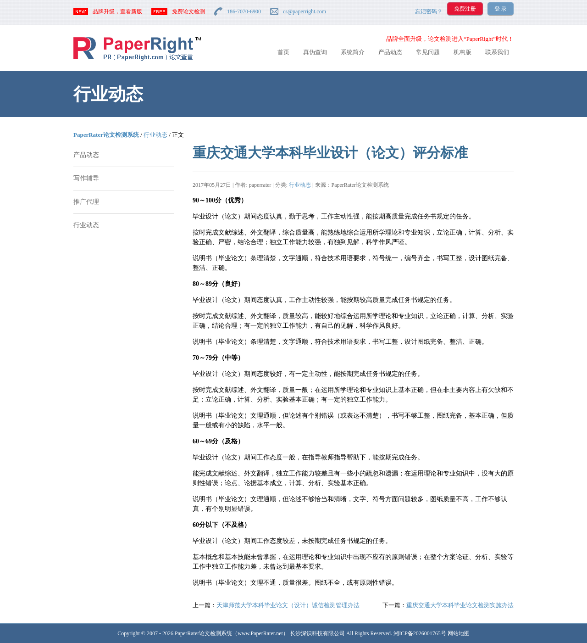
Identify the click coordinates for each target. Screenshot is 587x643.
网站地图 (459, 633)
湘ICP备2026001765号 (419, 633)
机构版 (462, 52)
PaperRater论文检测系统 (106, 134)
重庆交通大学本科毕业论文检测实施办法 (460, 605)
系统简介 (353, 52)
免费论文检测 (188, 11)
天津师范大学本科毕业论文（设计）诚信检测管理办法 (288, 605)
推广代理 (86, 201)
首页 (283, 52)
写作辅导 (86, 178)
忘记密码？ (429, 11)
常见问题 (428, 52)
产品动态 (390, 52)
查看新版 (131, 11)
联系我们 (497, 52)
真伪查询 (315, 52)
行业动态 (155, 134)
